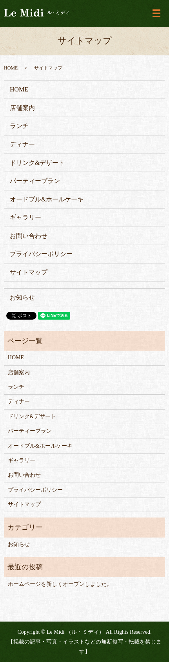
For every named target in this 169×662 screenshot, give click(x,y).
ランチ (19, 126)
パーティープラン (35, 180)
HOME (11, 68)
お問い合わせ (28, 235)
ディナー (22, 144)
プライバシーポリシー (41, 254)
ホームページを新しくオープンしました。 (60, 584)
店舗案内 (22, 107)
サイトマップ (28, 272)
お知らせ (22, 297)
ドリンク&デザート (37, 162)
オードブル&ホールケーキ (47, 199)
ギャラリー (25, 217)
